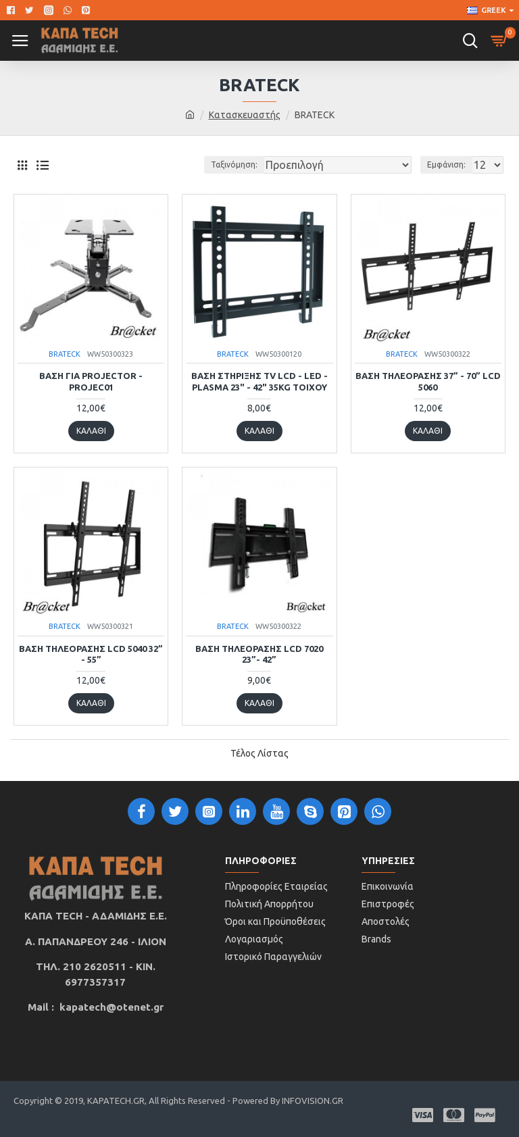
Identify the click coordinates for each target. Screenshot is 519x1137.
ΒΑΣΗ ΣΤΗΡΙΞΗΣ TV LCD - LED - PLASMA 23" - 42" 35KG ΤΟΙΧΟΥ (259, 381)
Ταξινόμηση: (234, 164)
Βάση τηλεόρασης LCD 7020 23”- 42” (259, 654)
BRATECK (64, 354)
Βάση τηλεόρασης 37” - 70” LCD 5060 (428, 381)
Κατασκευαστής (244, 114)
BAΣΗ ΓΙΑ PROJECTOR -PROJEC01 (91, 381)
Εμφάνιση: (446, 164)
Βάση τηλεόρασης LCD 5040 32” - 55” (91, 654)
